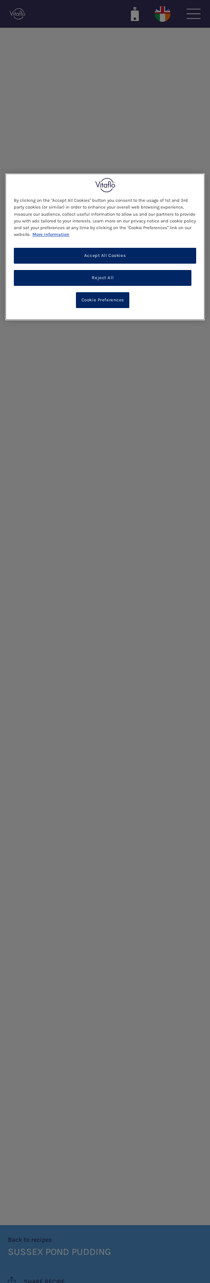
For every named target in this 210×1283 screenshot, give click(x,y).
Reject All (103, 277)
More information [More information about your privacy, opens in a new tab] (50, 234)
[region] (104, 246)
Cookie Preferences (102, 299)
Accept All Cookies (105, 255)
